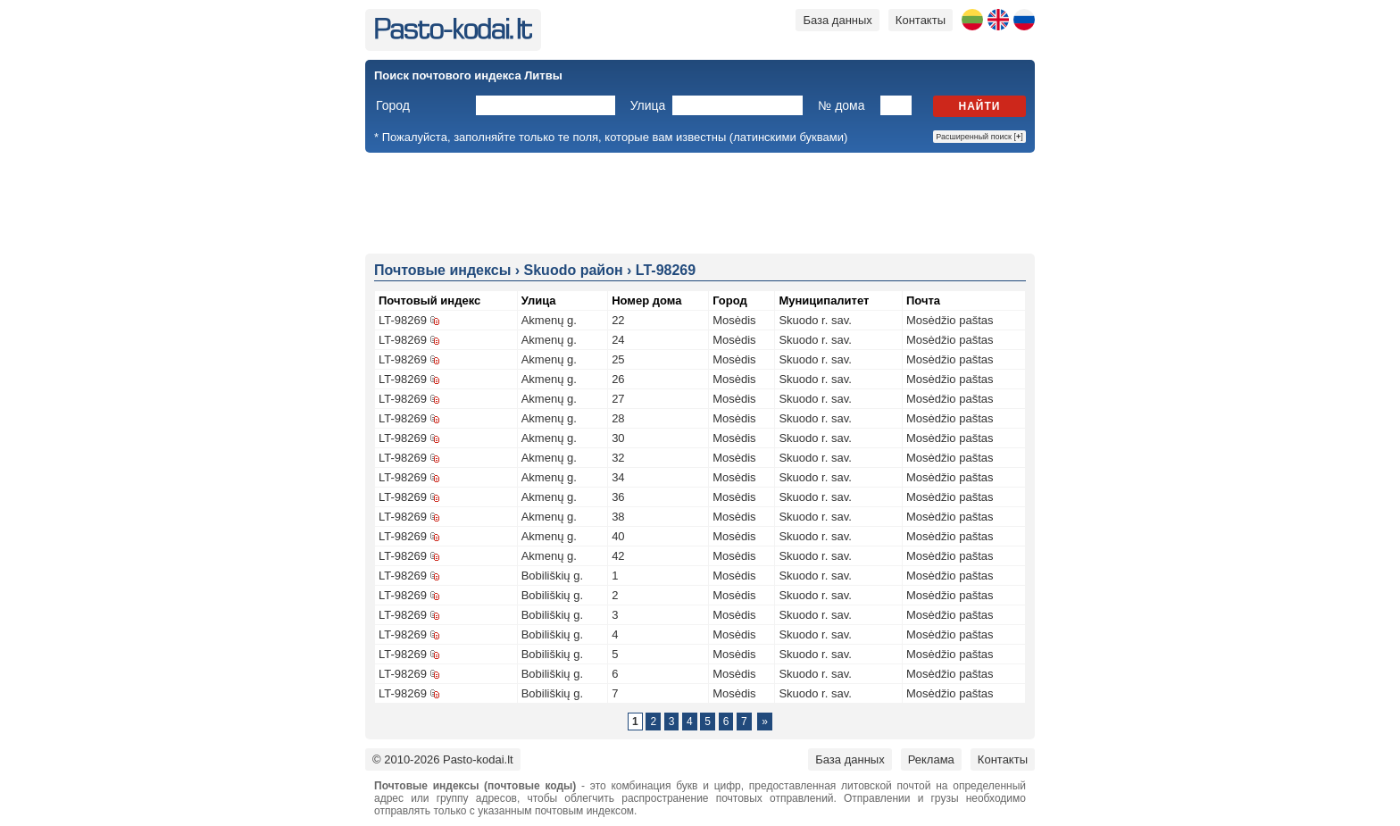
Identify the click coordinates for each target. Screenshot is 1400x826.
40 (618, 536)
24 (618, 339)
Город (393, 105)
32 (618, 457)
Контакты (921, 20)
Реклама (931, 759)
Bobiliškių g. (552, 575)
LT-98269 (403, 320)
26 (618, 379)
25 (618, 359)
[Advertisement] (700, 202)
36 (618, 497)
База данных (837, 20)
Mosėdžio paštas (950, 320)
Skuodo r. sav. (815, 320)
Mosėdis (733, 320)
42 (618, 556)
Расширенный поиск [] (979, 136)
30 (618, 438)
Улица (648, 105)
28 (618, 418)
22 (618, 320)
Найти (980, 106)
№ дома (841, 105)
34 (618, 477)
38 (618, 516)
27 (618, 398)
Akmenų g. (549, 320)
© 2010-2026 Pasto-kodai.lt (442, 759)
